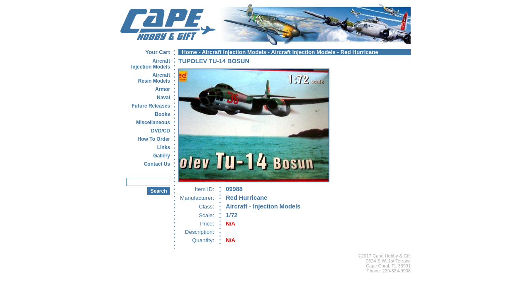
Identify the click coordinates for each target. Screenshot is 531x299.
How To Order (154, 139)
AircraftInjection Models (150, 64)
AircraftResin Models (154, 78)
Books (162, 114)
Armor (162, 89)
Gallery (161, 156)
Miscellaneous (153, 122)
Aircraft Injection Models (234, 52)
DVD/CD (160, 131)
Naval (163, 97)
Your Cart (157, 52)
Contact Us (157, 164)
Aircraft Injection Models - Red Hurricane (324, 52)
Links (163, 147)
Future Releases (151, 106)
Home (189, 52)
